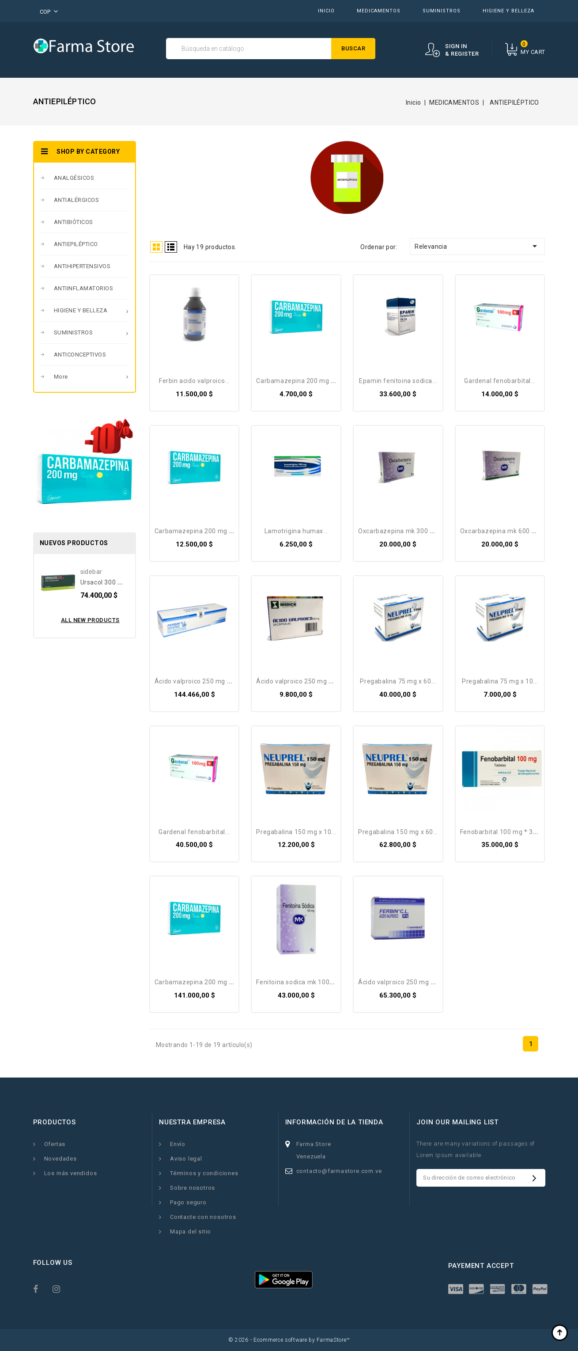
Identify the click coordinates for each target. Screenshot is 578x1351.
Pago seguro (188, 1202)
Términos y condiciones (204, 1173)
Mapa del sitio (190, 1231)
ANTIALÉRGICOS (76, 200)
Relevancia (477, 246)
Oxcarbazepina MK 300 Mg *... (403, 531)
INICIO (326, 11)
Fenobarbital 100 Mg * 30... (500, 831)
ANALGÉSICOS (74, 178)
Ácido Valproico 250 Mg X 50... (403, 982)
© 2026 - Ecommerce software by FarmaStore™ (289, 1340)
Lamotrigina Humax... (296, 531)
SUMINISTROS (442, 11)
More (61, 376)
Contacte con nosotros (203, 1217)
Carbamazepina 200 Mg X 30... (200, 531)
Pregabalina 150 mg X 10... (296, 831)
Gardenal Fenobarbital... (499, 380)
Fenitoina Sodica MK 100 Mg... (300, 982)
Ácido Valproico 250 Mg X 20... (301, 681)
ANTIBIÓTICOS (73, 222)
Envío (177, 1144)
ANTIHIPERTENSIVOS (82, 266)
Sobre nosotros (192, 1187)
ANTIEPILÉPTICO (76, 244)
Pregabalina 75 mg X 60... (398, 681)
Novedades (60, 1158)
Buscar (353, 48)
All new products (90, 620)
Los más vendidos (70, 1173)
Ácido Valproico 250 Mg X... (195, 681)
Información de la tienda (334, 1122)
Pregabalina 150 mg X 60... (398, 831)
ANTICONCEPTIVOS (80, 354)
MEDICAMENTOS (378, 11)
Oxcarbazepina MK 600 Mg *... (505, 531)
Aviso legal (186, 1158)
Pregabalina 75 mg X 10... (500, 681)
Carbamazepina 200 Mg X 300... (202, 982)
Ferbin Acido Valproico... (194, 380)
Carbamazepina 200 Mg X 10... (302, 380)
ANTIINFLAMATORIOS (83, 288)
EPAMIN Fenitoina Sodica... (398, 380)
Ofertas (55, 1144)
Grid (156, 247)
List (170, 247)
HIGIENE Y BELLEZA (508, 11)
